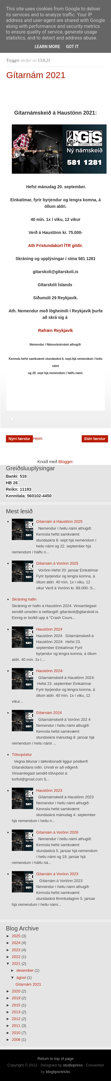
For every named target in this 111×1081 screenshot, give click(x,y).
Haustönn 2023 (49, 790)
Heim (38, 438)
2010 (17, 1033)
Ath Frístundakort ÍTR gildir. (55, 245)
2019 (17, 998)
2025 (17, 936)
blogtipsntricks (58, 1071)
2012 (17, 1019)
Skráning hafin (24, 599)
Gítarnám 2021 (35, 75)
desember (26, 970)
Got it (72, 46)
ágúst (22, 977)
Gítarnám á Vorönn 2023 (57, 874)
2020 (17, 991)
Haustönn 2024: (49, 671)
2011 (17, 1025)
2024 (17, 943)
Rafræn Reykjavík (55, 330)
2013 (17, 1012)
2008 (17, 1039)
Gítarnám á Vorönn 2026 (57, 832)
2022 (17, 957)
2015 (17, 1005)
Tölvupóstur (22, 754)
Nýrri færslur (19, 439)
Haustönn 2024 (49, 629)
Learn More (47, 46)
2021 (17, 963)
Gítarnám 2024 (49, 712)
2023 (17, 950)
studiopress (73, 1065)
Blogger (65, 461)
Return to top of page (55, 1058)
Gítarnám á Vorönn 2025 (57, 563)
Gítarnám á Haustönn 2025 (59, 521)
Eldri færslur (94, 439)
